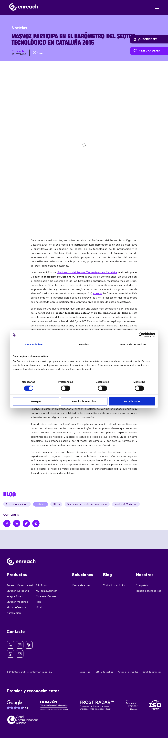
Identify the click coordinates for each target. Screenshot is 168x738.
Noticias (40, 504)
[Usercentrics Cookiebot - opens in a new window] (141, 334)
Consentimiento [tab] (34, 344)
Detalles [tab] (84, 344)
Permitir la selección (84, 401)
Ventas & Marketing (126, 504)
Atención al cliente (17, 504)
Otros (56, 504)
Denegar (36, 401)
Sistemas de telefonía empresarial (87, 504)
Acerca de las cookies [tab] (133, 344)
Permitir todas (132, 401)
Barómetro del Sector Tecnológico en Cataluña (87, 272)
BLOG (9, 494)
